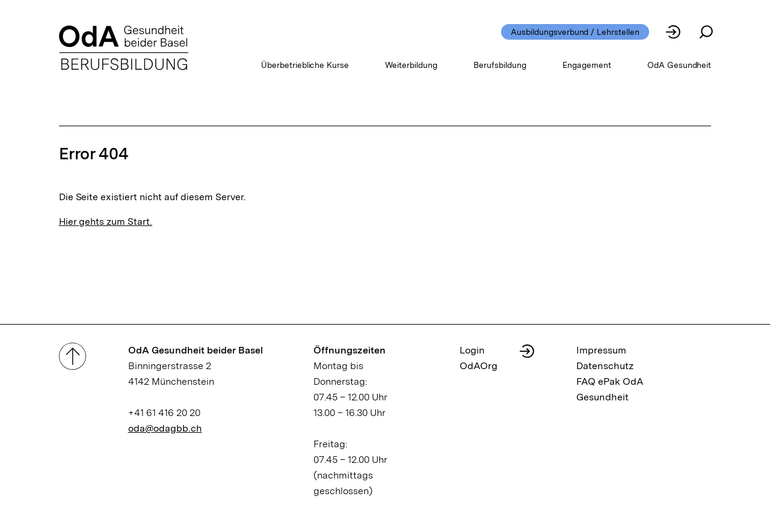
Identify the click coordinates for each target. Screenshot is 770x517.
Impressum (601, 350)
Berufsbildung (499, 65)
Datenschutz (605, 366)
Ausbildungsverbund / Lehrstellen (575, 32)
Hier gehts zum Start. (106, 221)
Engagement (586, 65)
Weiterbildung (411, 65)
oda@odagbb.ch (165, 428)
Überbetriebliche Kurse (305, 65)
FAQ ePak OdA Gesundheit (610, 389)
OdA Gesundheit (679, 65)
